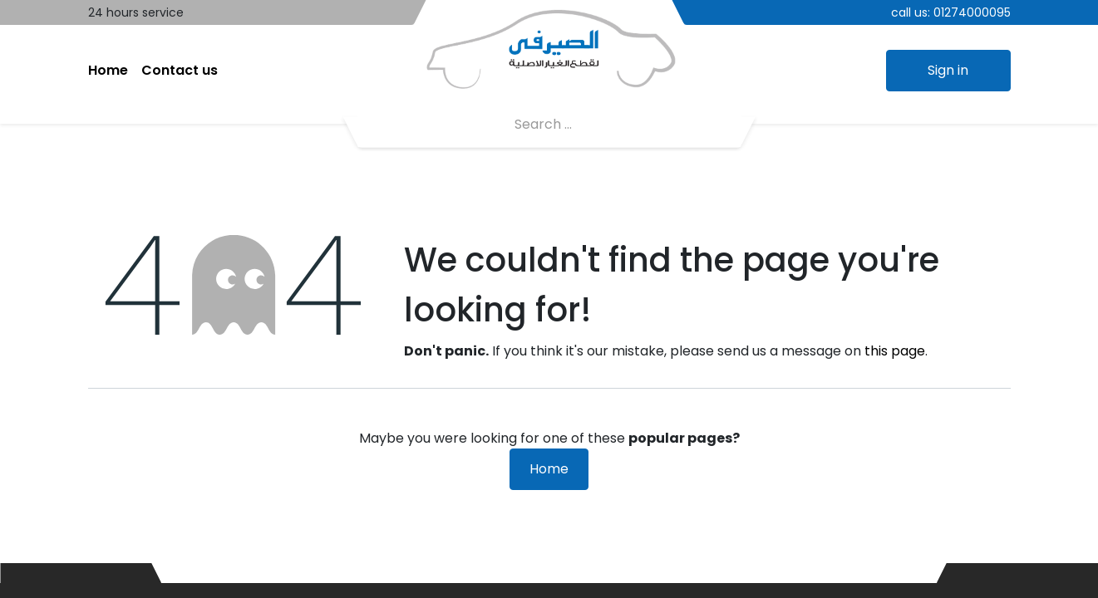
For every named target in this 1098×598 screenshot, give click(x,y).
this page (894, 350)
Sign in (948, 70)
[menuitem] (108, 70)
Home (549, 468)
